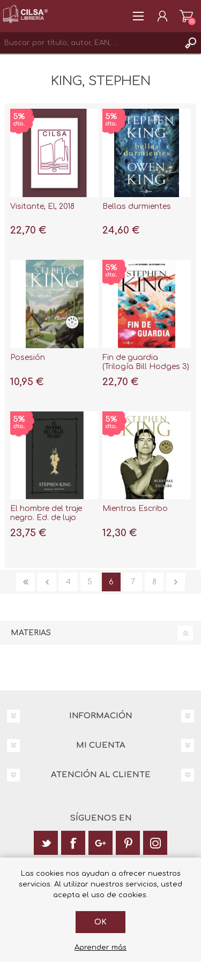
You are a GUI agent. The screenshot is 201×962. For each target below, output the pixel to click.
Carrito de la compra (186, 16)
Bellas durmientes (136, 206)
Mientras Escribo (135, 509)
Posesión (27, 358)
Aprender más (100, 947)
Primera (25, 582)
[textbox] (90, 43)
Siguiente (175, 582)
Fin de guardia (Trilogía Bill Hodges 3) (145, 362)
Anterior (47, 582)
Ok (100, 922)
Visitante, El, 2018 (42, 206)
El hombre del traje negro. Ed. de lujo (46, 513)
